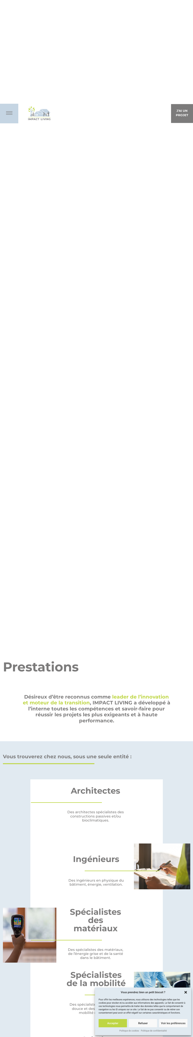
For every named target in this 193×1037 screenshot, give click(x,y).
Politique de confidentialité (154, 1030)
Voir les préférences (173, 1023)
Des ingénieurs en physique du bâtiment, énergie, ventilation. (96, 882)
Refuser (143, 1023)
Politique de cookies (129, 1030)
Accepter (112, 1023)
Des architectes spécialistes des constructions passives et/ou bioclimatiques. (95, 816)
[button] (186, 992)
